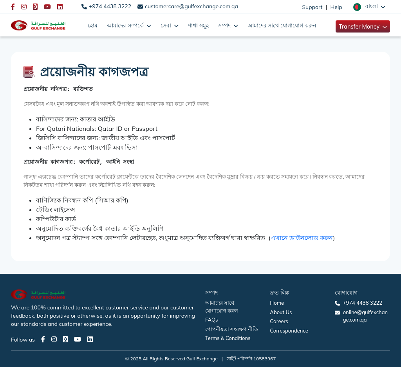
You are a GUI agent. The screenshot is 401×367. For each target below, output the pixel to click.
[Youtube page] (77, 339)
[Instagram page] (54, 339)
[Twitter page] (65, 339)
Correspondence (289, 330)
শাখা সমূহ (198, 25)
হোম (93, 25)
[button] (369, 6)
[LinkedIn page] (90, 339)
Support (312, 7)
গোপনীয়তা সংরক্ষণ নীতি (231, 329)
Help (336, 7)
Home (277, 303)
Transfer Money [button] (360, 26)
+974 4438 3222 (110, 6)
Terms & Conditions (228, 338)
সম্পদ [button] (225, 25)
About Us (281, 312)
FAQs (211, 319)
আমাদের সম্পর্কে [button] (126, 25)
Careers (279, 321)
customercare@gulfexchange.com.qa (191, 6)
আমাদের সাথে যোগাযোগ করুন (281, 25)
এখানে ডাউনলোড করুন (302, 238)
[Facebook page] (43, 339)
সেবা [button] (167, 25)
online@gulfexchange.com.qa (365, 316)
